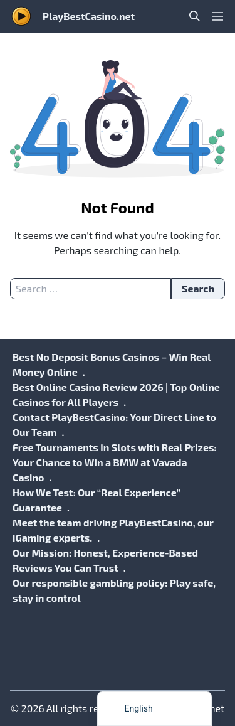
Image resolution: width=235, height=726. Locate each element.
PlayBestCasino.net (89, 16)
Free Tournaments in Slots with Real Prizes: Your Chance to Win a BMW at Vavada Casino (115, 462)
